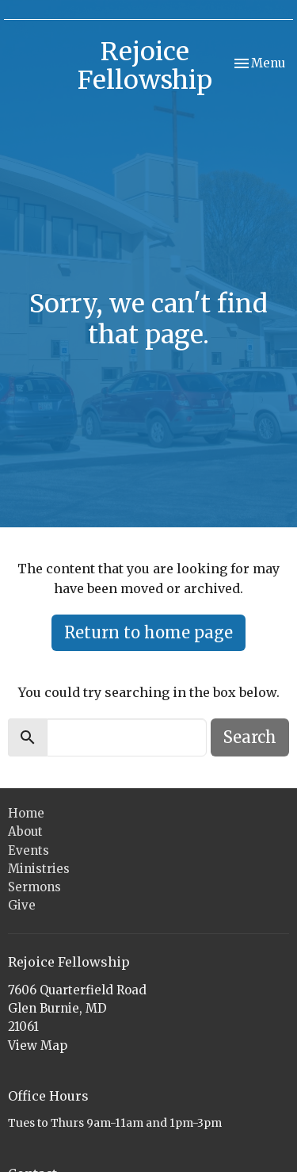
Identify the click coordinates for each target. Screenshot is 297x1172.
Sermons (34, 886)
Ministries (39, 868)
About (25, 831)
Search (249, 737)
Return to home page (148, 632)
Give (22, 905)
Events (28, 850)
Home (26, 813)
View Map (37, 1045)
